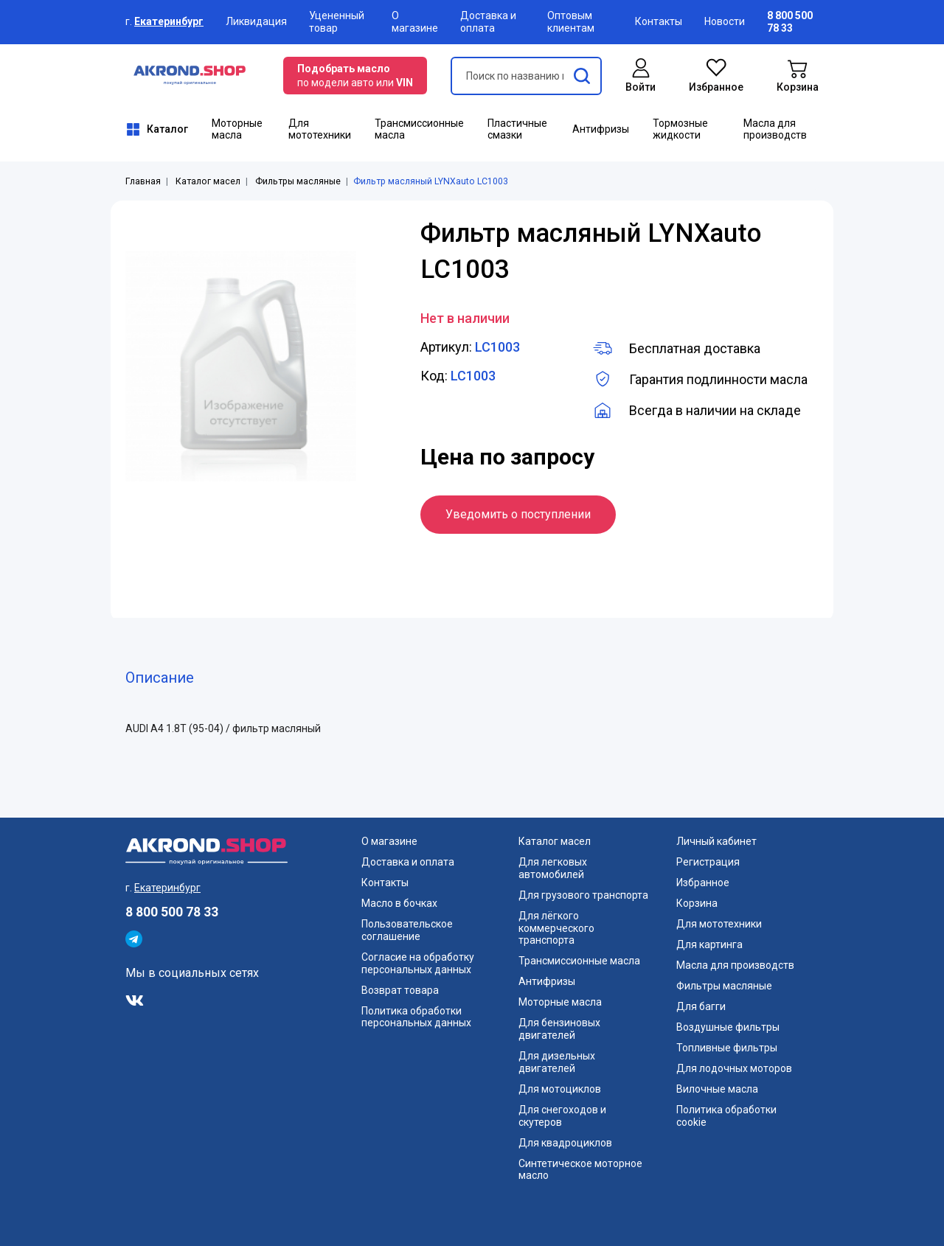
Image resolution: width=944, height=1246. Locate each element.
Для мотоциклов (559, 1089)
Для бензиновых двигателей (559, 1029)
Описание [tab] (159, 677)
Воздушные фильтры (728, 1027)
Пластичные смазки (517, 129)
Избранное (702, 882)
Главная (143, 181)
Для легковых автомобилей (552, 868)
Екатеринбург (169, 21)
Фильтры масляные (298, 181)
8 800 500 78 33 (171, 912)
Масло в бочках (399, 903)
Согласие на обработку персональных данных (417, 963)
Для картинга (709, 944)
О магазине (415, 22)
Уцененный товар (336, 22)
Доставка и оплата (488, 22)
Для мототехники (319, 129)
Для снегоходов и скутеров (562, 1116)
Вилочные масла (717, 1089)
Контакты (658, 21)
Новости (724, 21)
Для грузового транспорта (583, 895)
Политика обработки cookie (726, 1116)
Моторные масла (237, 129)
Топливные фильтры (726, 1048)
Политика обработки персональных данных (416, 1017)
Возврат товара (400, 990)
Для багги (701, 1006)
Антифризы (600, 129)
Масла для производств (775, 129)
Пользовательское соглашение (407, 930)
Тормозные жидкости (680, 129)
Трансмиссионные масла (419, 129)
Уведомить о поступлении (518, 514)
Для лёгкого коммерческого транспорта (556, 928)
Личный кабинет (716, 841)
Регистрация (708, 862)
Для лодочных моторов (734, 1068)
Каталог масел (208, 181)
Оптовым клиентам (570, 22)
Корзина (697, 903)
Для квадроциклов (565, 1143)
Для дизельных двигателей (556, 1062)
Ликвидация (256, 21)
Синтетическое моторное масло (580, 1170)
